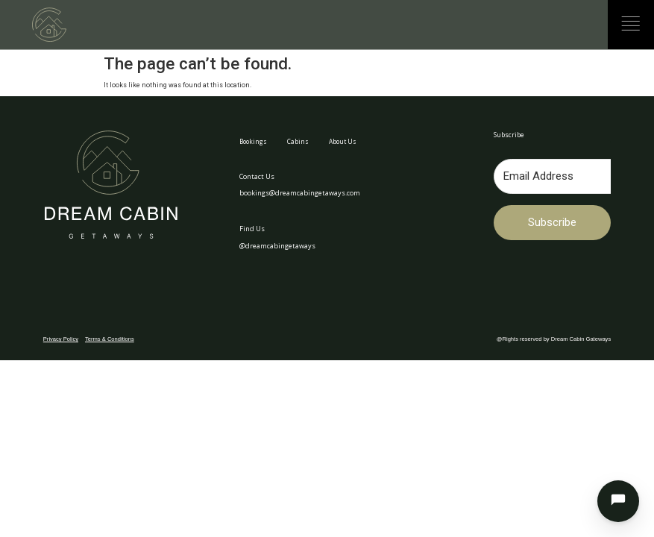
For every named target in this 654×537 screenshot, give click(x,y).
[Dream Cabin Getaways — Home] (49, 24)
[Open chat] (618, 501)
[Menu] (631, 23)
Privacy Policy (60, 339)
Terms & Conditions (109, 339)
